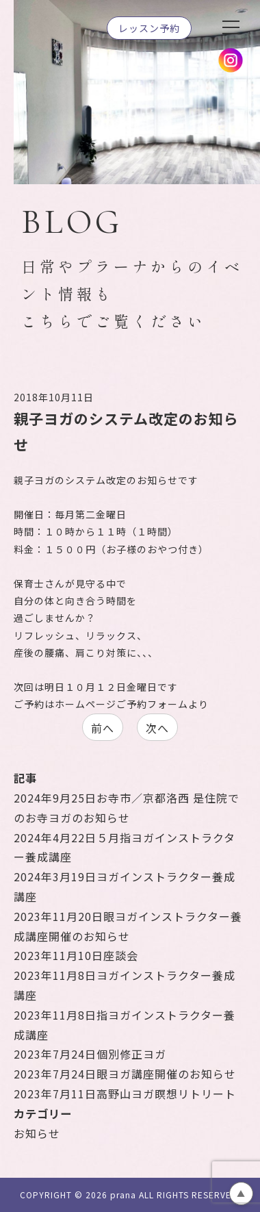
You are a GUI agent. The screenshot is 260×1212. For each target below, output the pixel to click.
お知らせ (37, 1133)
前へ (102, 728)
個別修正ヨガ (90, 1054)
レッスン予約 (149, 28)
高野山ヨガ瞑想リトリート (125, 1093)
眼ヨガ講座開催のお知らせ (125, 1073)
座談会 (76, 955)
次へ (157, 728)
